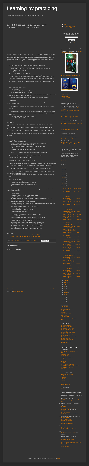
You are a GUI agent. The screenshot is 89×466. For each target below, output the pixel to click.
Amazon (80, 51)
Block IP (63, 368)
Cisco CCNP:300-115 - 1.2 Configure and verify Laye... (71, 264)
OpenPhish (63, 375)
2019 (63, 181)
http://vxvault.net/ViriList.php (67, 439)
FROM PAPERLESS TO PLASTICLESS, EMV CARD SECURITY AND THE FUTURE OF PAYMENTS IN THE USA (71, 144)
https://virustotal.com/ (65, 411)
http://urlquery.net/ (65, 409)
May (65, 288)
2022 (63, 175)
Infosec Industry (64, 342)
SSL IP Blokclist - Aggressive (67, 364)
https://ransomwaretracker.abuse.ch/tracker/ (71, 442)
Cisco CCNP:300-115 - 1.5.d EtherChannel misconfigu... (70, 230)
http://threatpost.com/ (65, 335)
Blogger (59, 458)
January (66, 294)
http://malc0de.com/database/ (67, 443)
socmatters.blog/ (64, 306)
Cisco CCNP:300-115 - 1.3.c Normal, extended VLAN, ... (71, 255)
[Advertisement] (31, 42)
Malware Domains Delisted (67, 374)
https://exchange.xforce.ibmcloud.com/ (69, 413)
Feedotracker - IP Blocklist (67, 367)
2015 (63, 299)
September (66, 282)
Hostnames (63, 377)
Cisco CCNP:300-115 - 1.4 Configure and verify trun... (71, 242)
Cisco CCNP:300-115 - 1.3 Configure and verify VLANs (71, 258)
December (66, 186)
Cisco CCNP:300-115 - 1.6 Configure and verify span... (71, 227)
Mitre (62, 319)
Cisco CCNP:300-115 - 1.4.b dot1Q (71, 239)
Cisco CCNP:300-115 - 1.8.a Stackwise (72, 214)
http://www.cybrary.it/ (65, 309)
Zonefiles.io (63, 361)
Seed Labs (63, 312)
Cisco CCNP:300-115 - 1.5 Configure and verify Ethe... (71, 236)
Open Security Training (66, 313)
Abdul (65, 24)
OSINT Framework (65, 446)
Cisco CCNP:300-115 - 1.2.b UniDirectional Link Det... (69, 261)
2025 (63, 169)
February (66, 292)
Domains (63, 378)
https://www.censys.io (66, 417)
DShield (62, 358)
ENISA (62, 310)
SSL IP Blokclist (64, 363)
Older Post (52, 289)
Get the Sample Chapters (69, 77)
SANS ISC (63, 360)
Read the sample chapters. (67, 52)
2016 (63, 297)
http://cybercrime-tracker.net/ (67, 441)
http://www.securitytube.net (67, 308)
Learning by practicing (32, 8)
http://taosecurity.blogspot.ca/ (67, 328)
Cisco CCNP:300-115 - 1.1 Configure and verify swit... (71, 271)
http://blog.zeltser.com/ (66, 338)
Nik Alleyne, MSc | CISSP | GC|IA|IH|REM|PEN (70, 27)
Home (31, 289)
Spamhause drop (65, 354)
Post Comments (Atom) (18, 291)
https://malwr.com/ (65, 438)
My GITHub (63, 161)
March (65, 290)
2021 (63, 177)
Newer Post (10, 289)
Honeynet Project (65, 316)
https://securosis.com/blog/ (67, 333)
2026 (63, 167)
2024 (63, 171)
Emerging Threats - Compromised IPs (69, 351)
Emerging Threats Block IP (67, 357)
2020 (63, 179)
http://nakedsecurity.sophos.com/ (68, 336)
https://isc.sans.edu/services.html (68, 432)
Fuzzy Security (64, 315)
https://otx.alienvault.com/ (66, 412)
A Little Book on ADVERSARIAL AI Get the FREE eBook (65, 96)
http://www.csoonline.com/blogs (68, 332)
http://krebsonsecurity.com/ (67, 329)
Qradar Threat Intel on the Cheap (67, 135)
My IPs (62, 352)
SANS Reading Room (66, 325)
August (65, 284)
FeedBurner (74, 42)
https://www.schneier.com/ (67, 339)
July (65, 286)
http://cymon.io (64, 406)
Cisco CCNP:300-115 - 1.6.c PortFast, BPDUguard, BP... (72, 223)
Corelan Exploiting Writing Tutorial (68, 318)
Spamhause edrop (65, 355)
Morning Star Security (66, 341)
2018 (63, 183)
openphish (63, 388)
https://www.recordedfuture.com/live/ (69, 408)
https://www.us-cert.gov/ (66, 326)
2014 (63, 301)
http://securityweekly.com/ (66, 331)
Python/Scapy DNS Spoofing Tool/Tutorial (69, 138)
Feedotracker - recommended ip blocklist (70, 365)
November (66, 280)
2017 (63, 185)
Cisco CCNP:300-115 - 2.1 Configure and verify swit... (71, 199)
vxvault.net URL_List (65, 384)
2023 (63, 173)
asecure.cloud (64, 148)
